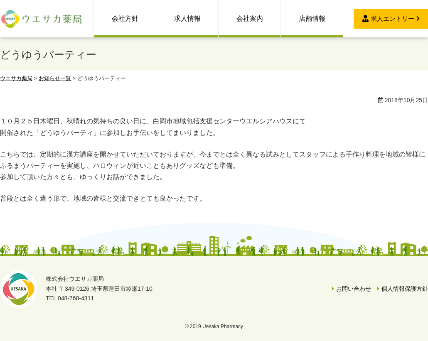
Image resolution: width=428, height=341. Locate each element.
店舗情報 (312, 18)
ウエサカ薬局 (41, 19)
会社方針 (125, 18)
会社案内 (249, 18)
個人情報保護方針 (404, 288)
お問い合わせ (353, 288)
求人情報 (187, 18)
